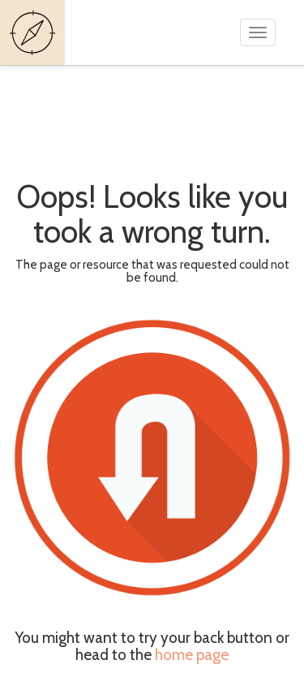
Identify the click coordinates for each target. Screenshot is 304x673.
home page (192, 654)
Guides (35, 33)
